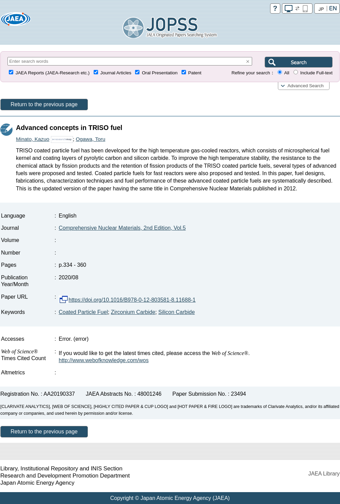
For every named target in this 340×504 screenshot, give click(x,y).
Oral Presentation (159, 72)
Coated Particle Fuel (83, 312)
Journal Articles (115, 72)
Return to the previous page (44, 104)
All (286, 72)
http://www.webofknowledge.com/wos (104, 360)
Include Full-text (316, 72)
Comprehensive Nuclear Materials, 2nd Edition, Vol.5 (122, 228)
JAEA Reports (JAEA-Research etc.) (53, 72)
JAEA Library (324, 474)
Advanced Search (305, 85)
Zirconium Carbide (133, 312)
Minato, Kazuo (32, 139)
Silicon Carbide (176, 312)
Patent (195, 72)
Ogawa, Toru (90, 139)
